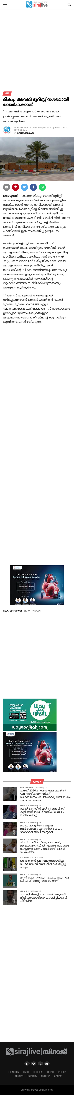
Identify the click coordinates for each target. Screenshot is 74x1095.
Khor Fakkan (32, 611)
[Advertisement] (37, 52)
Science (50, 1072)
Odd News (45, 1076)
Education (32, 1076)
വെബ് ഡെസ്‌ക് (25, 133)
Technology (13, 1072)
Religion (62, 1072)
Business (19, 1076)
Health (26, 1072)
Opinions (58, 1076)
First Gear (38, 1072)
